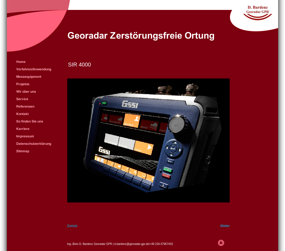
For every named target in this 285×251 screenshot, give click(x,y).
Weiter (225, 226)
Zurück (72, 226)
